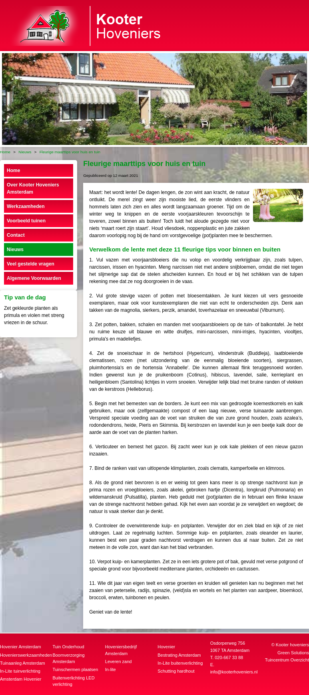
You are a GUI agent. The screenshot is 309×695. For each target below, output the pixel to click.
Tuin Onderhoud (68, 646)
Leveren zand (118, 661)
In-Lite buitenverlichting (180, 663)
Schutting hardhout (175, 671)
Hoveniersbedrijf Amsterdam (121, 650)
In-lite (110, 669)
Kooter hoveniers (292, 644)
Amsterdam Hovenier (20, 679)
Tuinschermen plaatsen (75, 669)
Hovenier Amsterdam (20, 646)
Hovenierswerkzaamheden (25, 655)
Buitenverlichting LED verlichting (73, 681)
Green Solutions (293, 652)
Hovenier (166, 646)
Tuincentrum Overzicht (287, 659)
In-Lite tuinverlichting (20, 671)
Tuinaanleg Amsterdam (22, 663)
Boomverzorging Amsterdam (68, 658)
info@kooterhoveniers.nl (234, 671)
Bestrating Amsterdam (179, 655)
